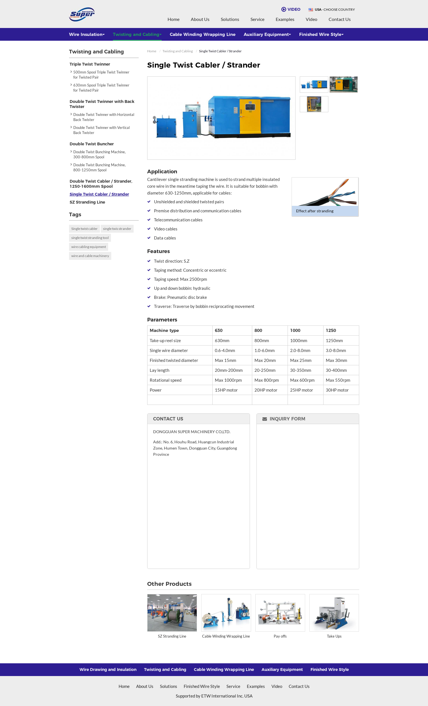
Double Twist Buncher (92, 143)
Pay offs (280, 636)
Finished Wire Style (330, 669)
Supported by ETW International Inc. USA (214, 695)
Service (257, 19)
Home (173, 19)
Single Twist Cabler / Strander (99, 194)
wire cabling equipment (88, 247)
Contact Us (340, 19)
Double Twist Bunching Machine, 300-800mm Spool (99, 154)
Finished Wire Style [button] (321, 34)
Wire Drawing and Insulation (108, 669)
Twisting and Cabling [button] (137, 34)
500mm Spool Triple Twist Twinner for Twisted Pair (101, 74)
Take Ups (334, 636)
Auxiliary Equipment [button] (267, 34)
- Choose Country (335, 9)
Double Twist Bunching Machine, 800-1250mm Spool (99, 167)
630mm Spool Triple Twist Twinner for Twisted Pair (101, 87)
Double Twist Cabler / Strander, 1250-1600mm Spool (101, 184)
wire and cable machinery (90, 256)
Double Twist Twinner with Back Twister (102, 104)
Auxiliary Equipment (282, 669)
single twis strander (117, 228)
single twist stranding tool (90, 238)
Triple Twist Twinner (90, 64)
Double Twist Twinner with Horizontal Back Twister (103, 117)
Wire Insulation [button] (87, 34)
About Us (200, 19)
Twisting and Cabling (177, 51)
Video (311, 19)
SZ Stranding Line (172, 636)
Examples (285, 19)
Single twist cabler (84, 228)
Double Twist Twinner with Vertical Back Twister (101, 130)
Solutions (230, 19)
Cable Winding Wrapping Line (203, 34)
